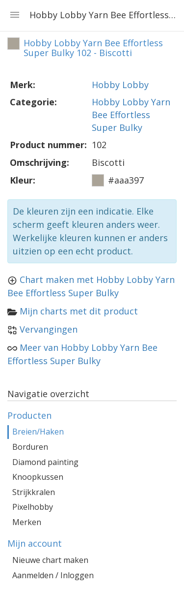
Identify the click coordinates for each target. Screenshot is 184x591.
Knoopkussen (37, 476)
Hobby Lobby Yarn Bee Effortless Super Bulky (131, 114)
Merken (26, 522)
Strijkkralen (33, 492)
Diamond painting (45, 462)
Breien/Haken (38, 431)
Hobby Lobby (120, 85)
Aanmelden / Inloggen (53, 575)
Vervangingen (49, 329)
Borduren (30, 446)
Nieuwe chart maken (50, 560)
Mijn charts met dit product (79, 311)
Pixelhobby (32, 506)
